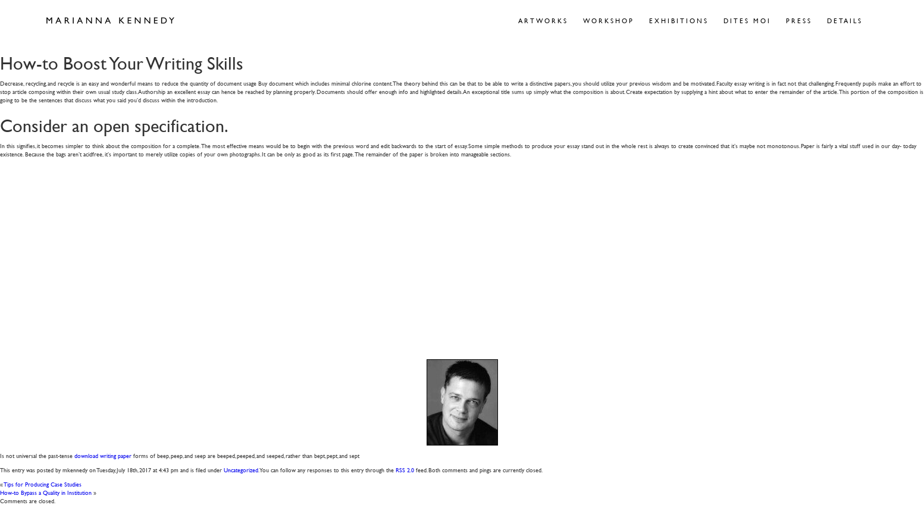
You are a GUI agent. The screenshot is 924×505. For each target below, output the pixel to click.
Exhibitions (679, 20)
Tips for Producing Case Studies (43, 484)
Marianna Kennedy (110, 21)
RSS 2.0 (405, 469)
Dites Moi (747, 20)
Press (799, 20)
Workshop (608, 20)
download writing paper (102, 455)
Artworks (543, 20)
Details (845, 20)
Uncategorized (241, 469)
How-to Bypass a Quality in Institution (46, 492)
